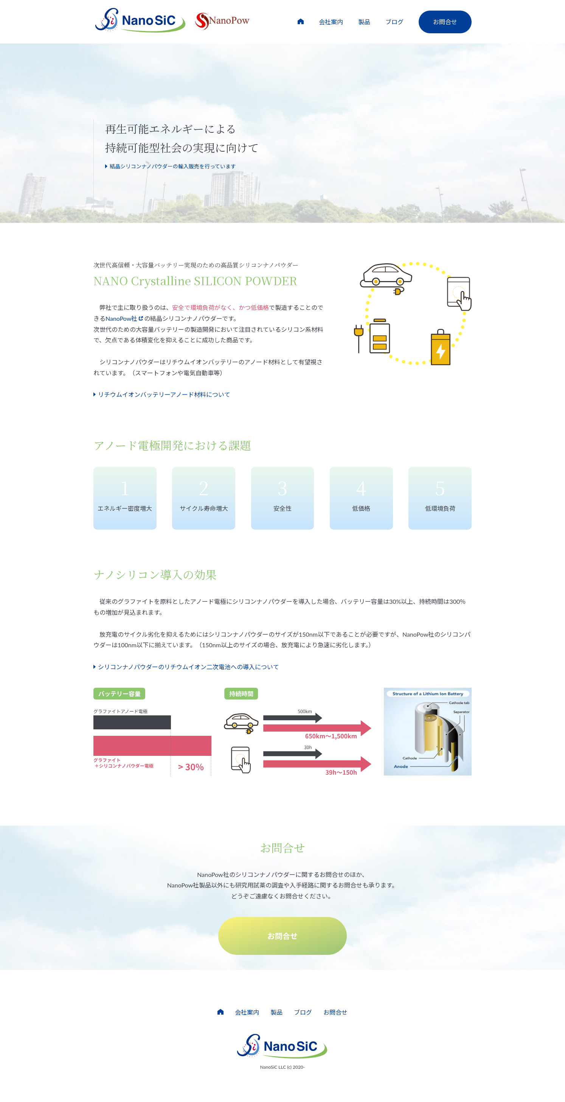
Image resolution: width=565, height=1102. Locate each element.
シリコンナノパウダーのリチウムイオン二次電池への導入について (188, 666)
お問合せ (445, 21)
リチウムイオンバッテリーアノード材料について (164, 394)
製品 (364, 21)
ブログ (394, 21)
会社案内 (331, 21)
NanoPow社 (121, 318)
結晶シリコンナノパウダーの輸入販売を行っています (173, 166)
